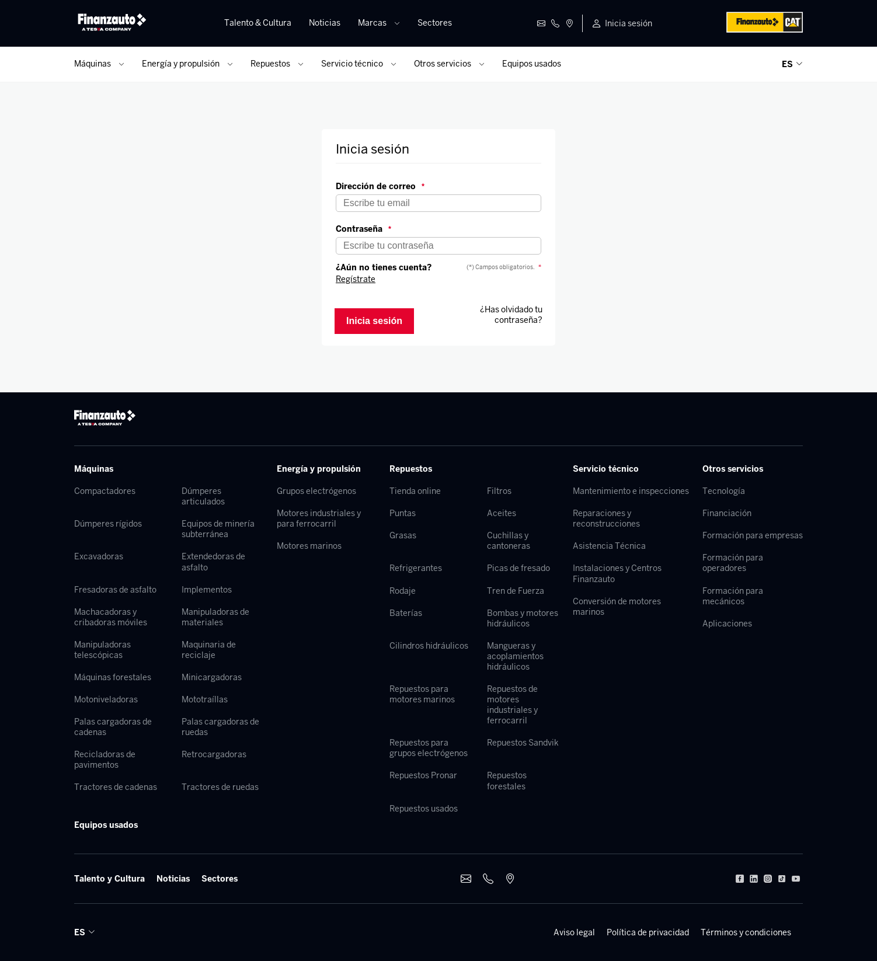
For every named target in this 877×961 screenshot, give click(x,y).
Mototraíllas (205, 699)
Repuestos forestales (507, 780)
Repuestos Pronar (423, 775)
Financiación (726, 513)
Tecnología (723, 491)
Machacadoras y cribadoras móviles (110, 617)
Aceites (501, 513)
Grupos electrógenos (316, 491)
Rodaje (402, 591)
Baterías (405, 613)
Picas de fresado (518, 568)
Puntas (402, 513)
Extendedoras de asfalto (213, 561)
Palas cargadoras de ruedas (220, 726)
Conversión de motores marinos (617, 606)
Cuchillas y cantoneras (508, 540)
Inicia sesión (628, 23)
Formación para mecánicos (732, 596)
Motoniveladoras (106, 699)
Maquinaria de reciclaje (209, 649)
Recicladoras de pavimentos (104, 759)
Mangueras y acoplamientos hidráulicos (515, 656)
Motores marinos (309, 546)
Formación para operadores (732, 562)
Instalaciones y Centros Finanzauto (617, 573)
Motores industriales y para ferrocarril (319, 518)
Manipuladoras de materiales (215, 617)
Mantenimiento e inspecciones (631, 491)
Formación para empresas (752, 535)
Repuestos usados (423, 808)
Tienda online (415, 491)
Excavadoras (98, 556)
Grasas (402, 535)
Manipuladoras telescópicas (102, 649)
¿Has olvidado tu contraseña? (511, 314)
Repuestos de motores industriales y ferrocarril (512, 705)
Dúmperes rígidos (108, 523)
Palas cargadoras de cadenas (113, 726)
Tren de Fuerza (515, 591)
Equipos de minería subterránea (218, 528)
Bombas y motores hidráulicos (522, 618)
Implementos (207, 589)
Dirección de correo (380, 186)
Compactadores (104, 491)
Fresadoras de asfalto (115, 589)
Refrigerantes (415, 568)
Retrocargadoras (214, 754)
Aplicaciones (727, 623)
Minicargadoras (212, 677)
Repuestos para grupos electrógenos (428, 747)
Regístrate (355, 279)
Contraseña (363, 229)
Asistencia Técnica (609, 546)
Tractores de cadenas (115, 787)
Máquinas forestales (112, 677)
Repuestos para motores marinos (422, 694)
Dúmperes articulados (203, 496)
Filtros (499, 491)
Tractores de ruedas (220, 787)
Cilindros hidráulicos (428, 645)
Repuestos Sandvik (523, 742)
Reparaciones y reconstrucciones (606, 518)
